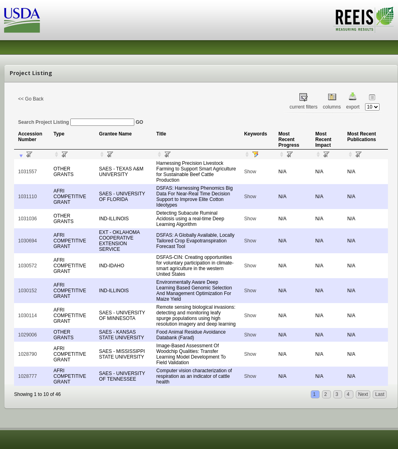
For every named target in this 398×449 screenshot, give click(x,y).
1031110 (27, 196)
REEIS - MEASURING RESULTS (363, 20)
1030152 (27, 290)
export (352, 107)
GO (139, 122)
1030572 (27, 266)
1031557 (27, 171)
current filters (303, 107)
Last (379, 394)
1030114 (27, 315)
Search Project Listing (76, 122)
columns (332, 107)
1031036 (27, 218)
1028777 (27, 376)
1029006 (27, 335)
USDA (22, 20)
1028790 (27, 354)
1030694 (27, 241)
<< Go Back (30, 99)
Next (363, 394)
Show (250, 171)
